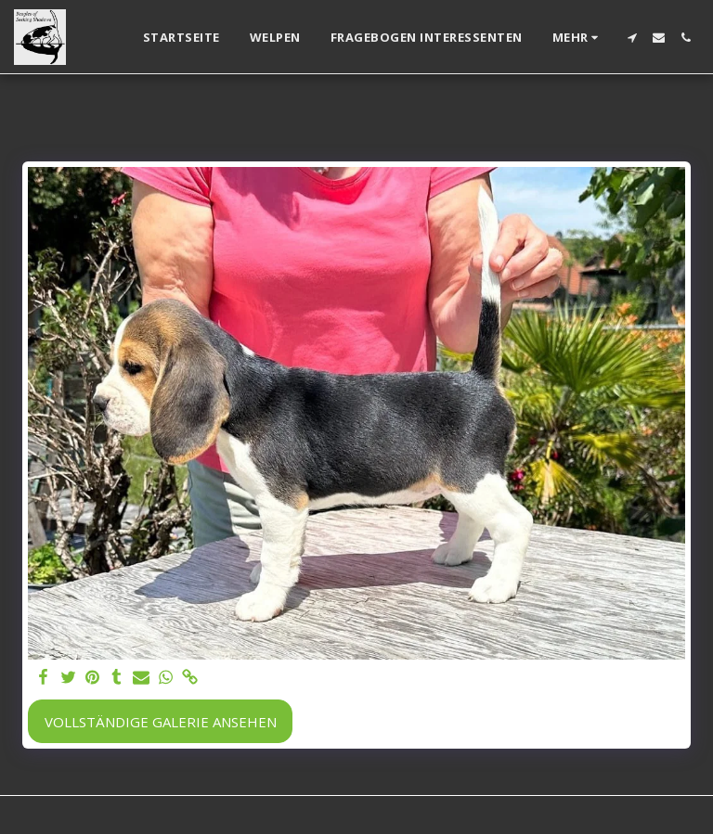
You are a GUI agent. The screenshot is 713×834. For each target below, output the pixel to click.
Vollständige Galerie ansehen (161, 721)
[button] (631, 38)
